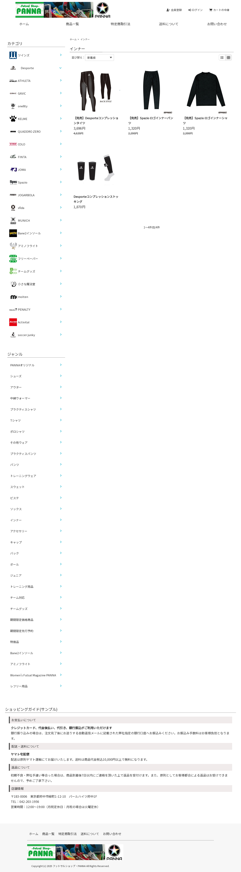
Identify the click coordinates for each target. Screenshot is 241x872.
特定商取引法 (120, 23)
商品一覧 (72, 23)
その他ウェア (19, 442)
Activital (19, 322)
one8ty (18, 106)
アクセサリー (18, 531)
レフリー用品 (19, 686)
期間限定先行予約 (21, 631)
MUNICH (19, 220)
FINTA (17, 157)
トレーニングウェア (23, 476)
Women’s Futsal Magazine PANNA (33, 675)
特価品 (14, 642)
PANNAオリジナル (22, 365)
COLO (17, 144)
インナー (16, 520)
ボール (14, 564)
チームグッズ (22, 271)
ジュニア (16, 575)
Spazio (18, 182)
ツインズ (19, 55)
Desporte (27, 68)
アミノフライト (23, 246)
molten (18, 297)
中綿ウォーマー (20, 398)
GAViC (17, 93)
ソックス (16, 509)
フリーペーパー (23, 258)
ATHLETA (19, 81)
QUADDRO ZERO (25, 131)
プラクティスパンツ (23, 454)
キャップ (16, 542)
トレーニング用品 (21, 586)
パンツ (14, 465)
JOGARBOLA (21, 195)
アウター (16, 387)
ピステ (14, 498)
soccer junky (22, 335)
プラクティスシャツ (23, 409)
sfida (16, 208)
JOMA (17, 170)
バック (14, 553)
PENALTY (19, 309)
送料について (168, 23)
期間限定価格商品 (21, 620)
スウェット (17, 487)
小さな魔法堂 (22, 284)
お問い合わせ (112, 833)
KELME (18, 119)
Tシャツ (15, 420)
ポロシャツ (17, 431)
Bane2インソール (25, 233)
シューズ (16, 376)
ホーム (24, 23)
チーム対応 (17, 597)
